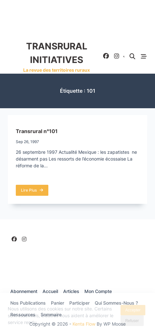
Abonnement (23, 291)
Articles (71, 291)
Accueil (50, 291)
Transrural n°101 (37, 131)
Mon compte (98, 291)
